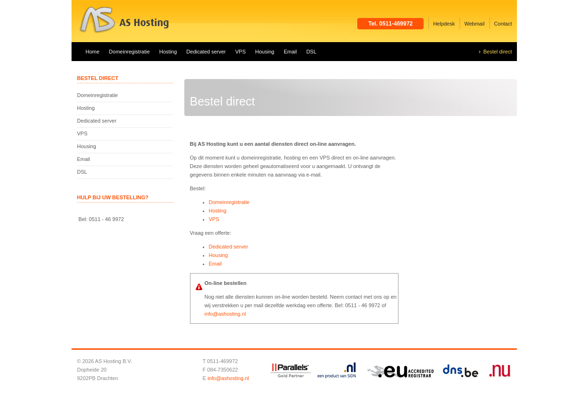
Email (290, 51)
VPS (240, 51)
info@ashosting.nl (225, 314)
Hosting (168, 51)
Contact (503, 24)
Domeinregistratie (129, 51)
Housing (264, 51)
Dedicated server (206, 51)
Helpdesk (444, 24)
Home (93, 51)
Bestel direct (497, 51)
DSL (311, 51)
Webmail (474, 24)
